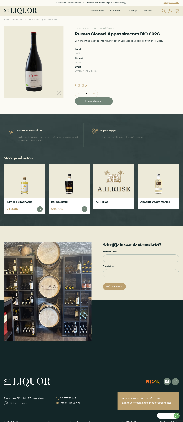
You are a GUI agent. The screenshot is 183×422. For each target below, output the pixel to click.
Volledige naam (110, 246)
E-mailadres (108, 261)
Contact (147, 11)
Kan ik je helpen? (165, 376)
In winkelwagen (115, 95)
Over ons (114, 11)
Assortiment (94, 11)
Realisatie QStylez (169, 417)
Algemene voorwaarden (60, 417)
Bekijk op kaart (19, 398)
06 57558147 (66, 393)
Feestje (133, 11)
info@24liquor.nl (171, 3)
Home (6, 21)
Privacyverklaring (87, 417)
